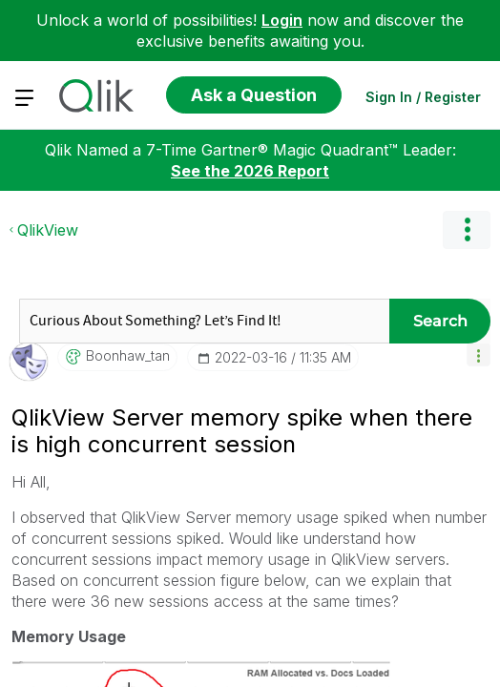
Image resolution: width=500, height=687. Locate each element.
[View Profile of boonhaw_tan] (128, 537)
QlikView (47, 411)
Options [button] (466, 411)
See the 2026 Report (250, 352)
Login (281, 20)
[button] (478, 536)
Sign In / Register (423, 97)
